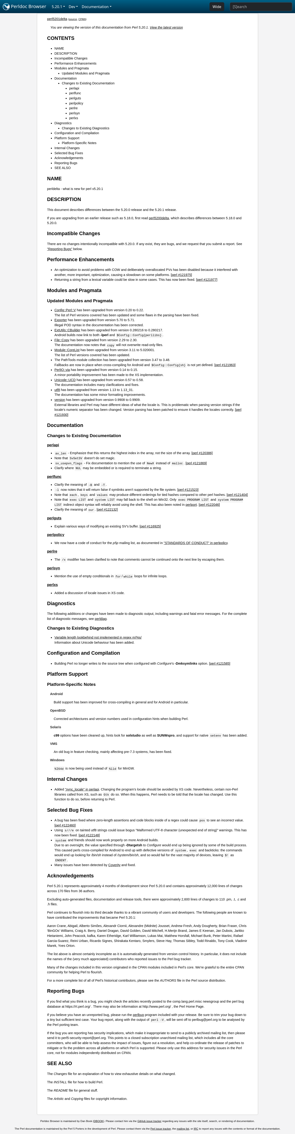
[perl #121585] (219, 663)
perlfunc (75, 93)
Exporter (60, 320)
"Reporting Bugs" (59, 249)
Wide (216, 6)
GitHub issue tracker (149, 1121)
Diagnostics (62, 123)
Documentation (65, 78)
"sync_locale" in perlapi (82, 789)
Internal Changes (67, 148)
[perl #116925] (150, 526)
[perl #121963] (225, 365)
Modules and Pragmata (71, 68)
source (73, 19)
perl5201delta (57, 19)
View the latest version (166, 27)
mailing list (183, 1128)
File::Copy (61, 340)
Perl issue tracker (160, 1128)
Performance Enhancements (75, 63)
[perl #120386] (202, 453)
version (59, 400)
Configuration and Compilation (76, 133)
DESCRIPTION (65, 53)
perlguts (75, 98)
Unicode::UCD (65, 380)
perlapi (74, 88)
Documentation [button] (95, 6)
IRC (196, 1128)
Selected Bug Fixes (68, 153)
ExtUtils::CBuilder (67, 330)
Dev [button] (72, 6)
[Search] (261, 6)
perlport (191, 504)
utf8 (57, 390)
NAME (59, 48)
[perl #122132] (107, 509)
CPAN (82, 19)
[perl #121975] (181, 275)
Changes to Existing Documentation (88, 83)
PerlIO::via (62, 370)
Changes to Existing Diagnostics (85, 128)
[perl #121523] (187, 489)
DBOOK (98, 1121)
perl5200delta (159, 218)
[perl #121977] (206, 279)
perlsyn (74, 113)
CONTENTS (60, 38)
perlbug (138, 1015)
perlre (73, 108)
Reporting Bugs (65, 163)
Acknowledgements (68, 158)
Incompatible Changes (70, 58)
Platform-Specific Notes (79, 143)
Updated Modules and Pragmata (85, 73)
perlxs (73, 118)
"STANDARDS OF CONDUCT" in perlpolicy (195, 543)
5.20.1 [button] (57, 6)
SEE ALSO (62, 168)
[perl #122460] (65, 825)
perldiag (100, 619)
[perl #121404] (237, 495)
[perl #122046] (209, 504)
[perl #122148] (89, 835)
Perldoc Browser (24, 6)
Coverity (114, 865)
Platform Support (66, 138)
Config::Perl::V (65, 310)
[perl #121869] (196, 463)
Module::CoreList (67, 350)
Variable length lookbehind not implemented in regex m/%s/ (98, 637)
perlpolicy (76, 103)
